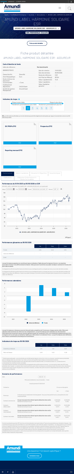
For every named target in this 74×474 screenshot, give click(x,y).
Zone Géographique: (9, 77)
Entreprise (4, 1)
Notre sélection (41, 15)
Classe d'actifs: (7, 74)
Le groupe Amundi (21, 1)
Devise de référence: (45, 75)
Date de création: (44, 70)
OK (61, 189)
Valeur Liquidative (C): (45, 80)
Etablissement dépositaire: (7, 85)
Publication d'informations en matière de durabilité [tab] (27, 178)
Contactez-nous (34, 456)
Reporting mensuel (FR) (13, 150)
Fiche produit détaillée (36, 43)
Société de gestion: (9, 89)
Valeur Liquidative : (45, 82)
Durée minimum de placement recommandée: (9, 80)
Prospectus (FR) (46, 126)
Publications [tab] (8, 177)
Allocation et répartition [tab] (39, 173)
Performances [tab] (7, 173)
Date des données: (44, 73)
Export (68, 237)
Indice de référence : (9, 67)
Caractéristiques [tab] (54, 173)
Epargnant (11, 1)
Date (3, 376)
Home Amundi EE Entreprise (18, 15)
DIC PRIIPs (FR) (10, 126)
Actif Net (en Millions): (45, 77)
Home (6, 15)
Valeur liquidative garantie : (44, 85)
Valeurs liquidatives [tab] (22, 173)
